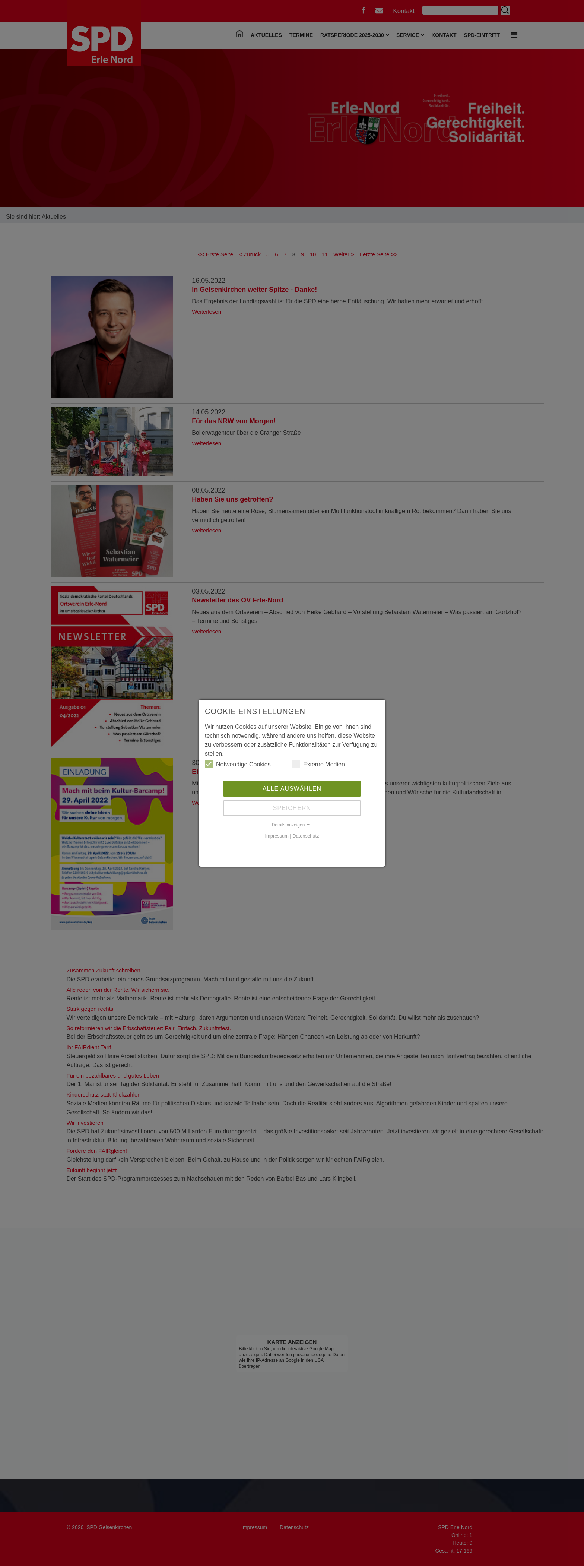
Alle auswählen (292, 788)
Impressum (277, 836)
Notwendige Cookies (238, 764)
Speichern (292, 808)
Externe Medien (318, 764)
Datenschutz (305, 836)
